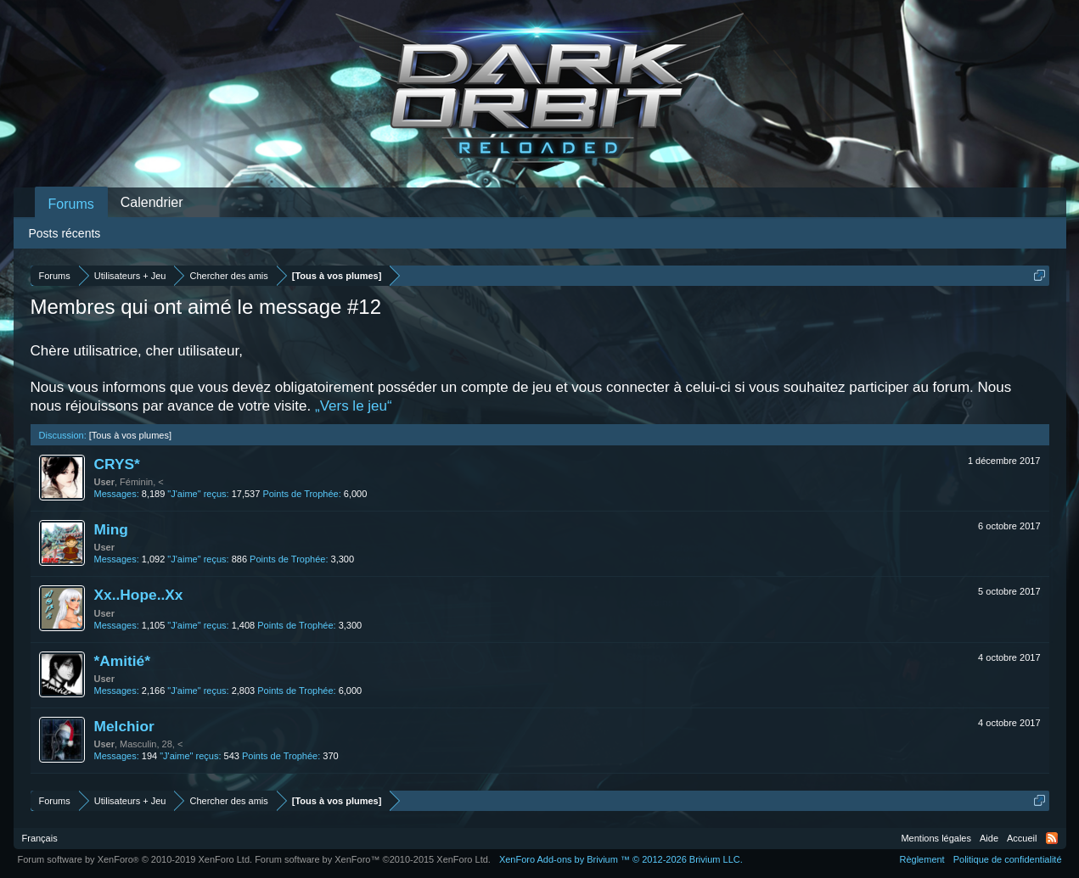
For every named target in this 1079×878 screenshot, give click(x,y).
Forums (71, 204)
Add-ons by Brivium (621, 859)
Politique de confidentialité (1007, 859)
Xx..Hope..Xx (138, 594)
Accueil (1022, 838)
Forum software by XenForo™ (373, 859)
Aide (989, 838)
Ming (111, 529)
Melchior (124, 726)
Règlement (921, 859)
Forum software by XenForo (135, 859)
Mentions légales (936, 838)
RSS (1052, 838)
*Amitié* (122, 660)
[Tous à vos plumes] (130, 435)
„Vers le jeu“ (353, 406)
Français (40, 838)
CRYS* (117, 464)
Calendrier (152, 202)
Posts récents (65, 233)
